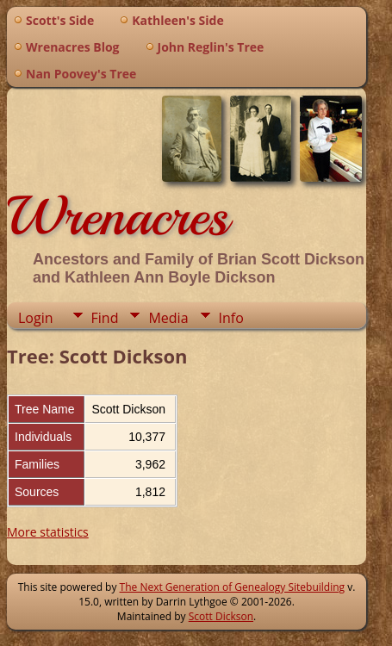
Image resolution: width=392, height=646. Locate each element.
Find (105, 317)
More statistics (48, 532)
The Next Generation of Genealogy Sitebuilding (232, 587)
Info (231, 317)
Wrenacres (117, 216)
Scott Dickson (221, 616)
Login (35, 317)
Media (168, 317)
